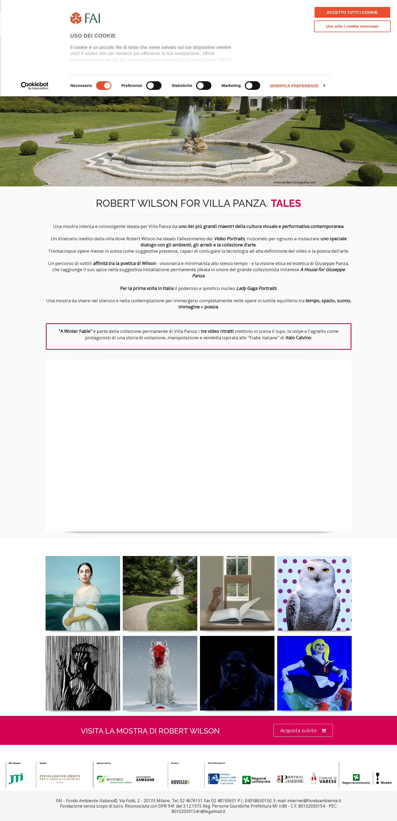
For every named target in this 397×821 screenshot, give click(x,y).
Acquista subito (303, 730)
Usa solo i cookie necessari (352, 26)
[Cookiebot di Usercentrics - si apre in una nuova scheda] (34, 86)
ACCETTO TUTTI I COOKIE (352, 12)
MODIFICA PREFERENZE (294, 85)
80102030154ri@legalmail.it (198, 811)
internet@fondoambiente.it (314, 801)
